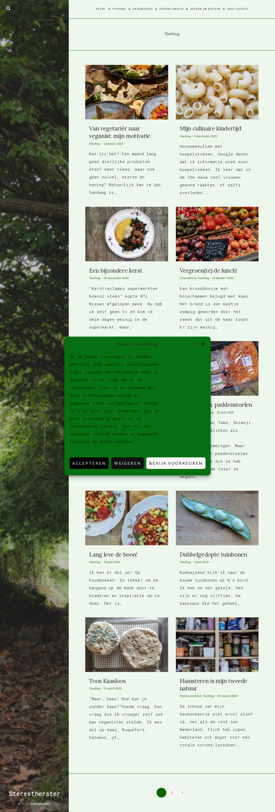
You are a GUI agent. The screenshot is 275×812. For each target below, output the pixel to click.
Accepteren (89, 463)
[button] (202, 344)
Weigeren (127, 463)
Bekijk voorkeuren (176, 463)
